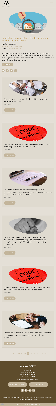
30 (19, 353)
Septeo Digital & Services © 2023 (28, 404)
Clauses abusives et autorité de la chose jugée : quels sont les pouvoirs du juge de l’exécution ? (27, 145)
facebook (22, 390)
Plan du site (22, 399)
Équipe (10, 397)
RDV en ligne (33, 390)
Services (29, 397)
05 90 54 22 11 (29, 377)
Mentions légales (32, 399)
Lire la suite (7, 65)
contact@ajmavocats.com (30, 379)
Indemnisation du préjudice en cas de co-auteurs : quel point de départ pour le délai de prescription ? (27, 288)
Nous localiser (18, 385)
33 (28, 353)
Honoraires (48, 397)
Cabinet (4, 397)
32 (25, 353)
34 (31, 353)
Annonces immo (39, 397)
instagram (30, 390)
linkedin (26, 390)
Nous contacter (40, 385)
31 (22, 353)
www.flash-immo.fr (14, 49)
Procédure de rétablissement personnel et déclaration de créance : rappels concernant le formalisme (27, 334)
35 (34, 353)
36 (37, 353)
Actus (24, 397)
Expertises (17, 397)
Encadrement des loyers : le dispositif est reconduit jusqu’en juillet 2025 (26, 100)
